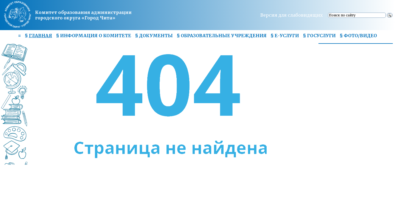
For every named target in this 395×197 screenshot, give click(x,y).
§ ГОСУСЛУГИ (319, 35)
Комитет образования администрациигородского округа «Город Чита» (83, 15)
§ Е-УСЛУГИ (284, 35)
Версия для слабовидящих (291, 15)
